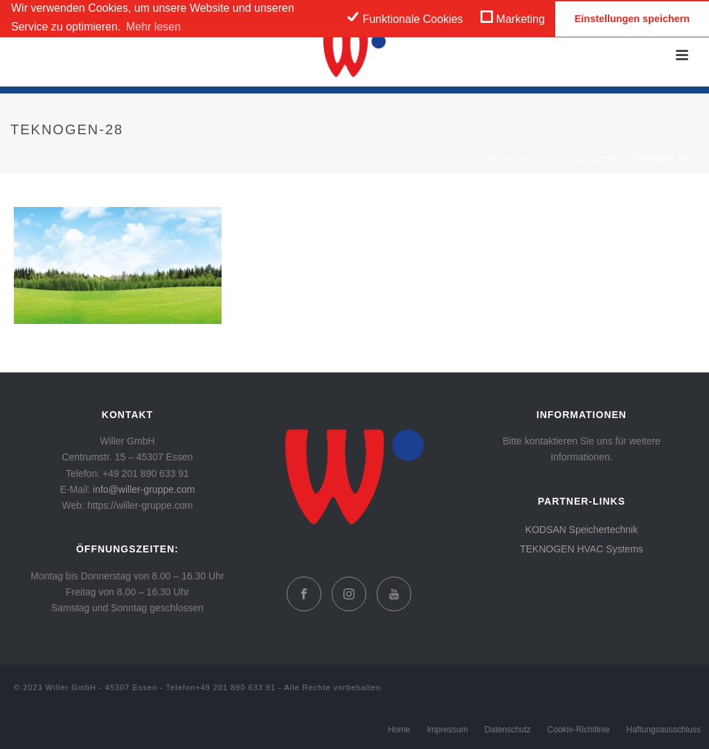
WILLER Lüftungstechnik (566, 159)
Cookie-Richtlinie (579, 729)
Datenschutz (508, 729)
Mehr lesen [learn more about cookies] (153, 27)
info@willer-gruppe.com (144, 489)
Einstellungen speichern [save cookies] (632, 18)
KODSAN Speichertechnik (582, 529)
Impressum (447, 729)
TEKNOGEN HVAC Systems (581, 548)
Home (490, 159)
